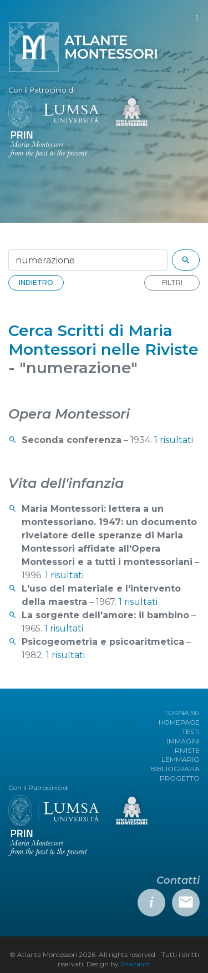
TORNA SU (182, 713)
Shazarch (135, 964)
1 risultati (173, 440)
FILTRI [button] (172, 282)
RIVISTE (187, 750)
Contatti (178, 880)
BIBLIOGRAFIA (175, 769)
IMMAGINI (183, 741)
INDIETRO (36, 282)
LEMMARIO (180, 759)
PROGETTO (180, 778)
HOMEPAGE (179, 722)
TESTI (191, 731)
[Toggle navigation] (197, 18)
